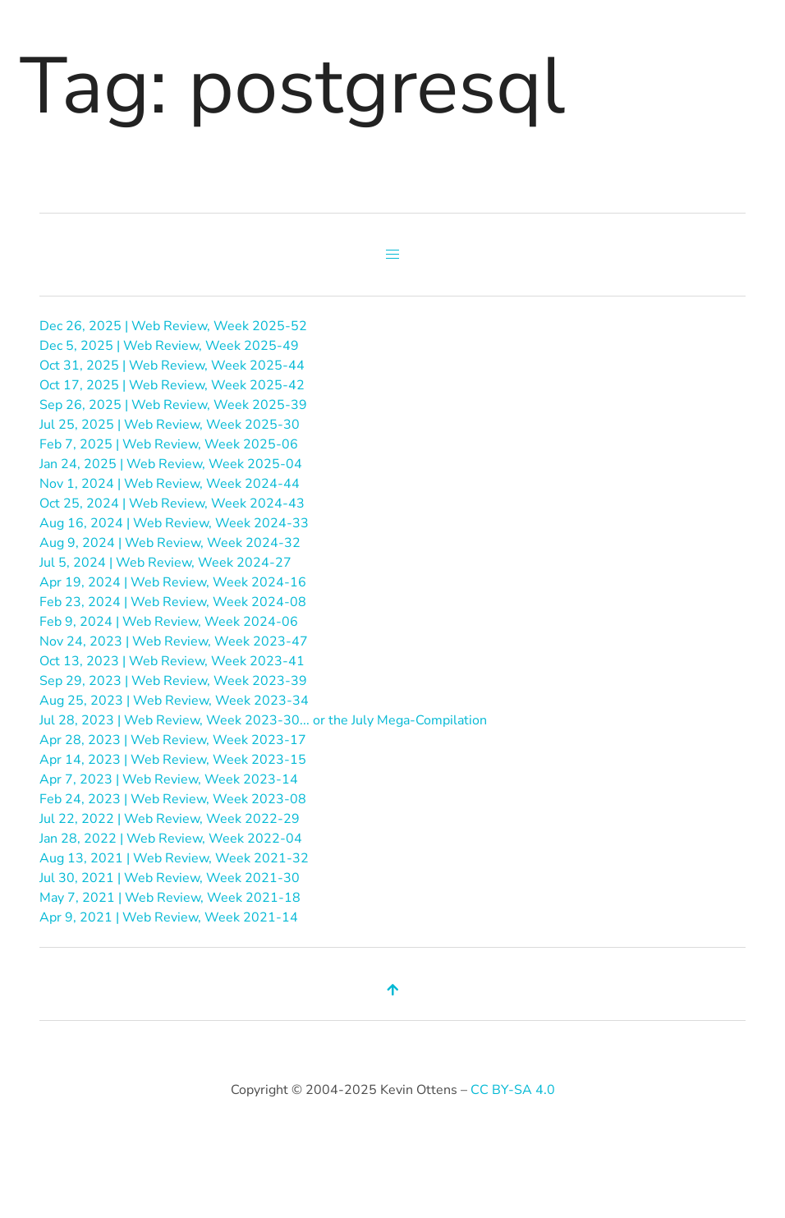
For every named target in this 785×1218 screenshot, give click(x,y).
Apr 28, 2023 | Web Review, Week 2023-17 (172, 740)
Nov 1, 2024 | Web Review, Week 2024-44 (169, 484)
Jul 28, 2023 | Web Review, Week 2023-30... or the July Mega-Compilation (263, 720)
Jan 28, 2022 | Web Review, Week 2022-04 (170, 839)
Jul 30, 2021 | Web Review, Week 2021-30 (169, 878)
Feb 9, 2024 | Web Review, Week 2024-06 (168, 622)
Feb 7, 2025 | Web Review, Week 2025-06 (168, 444)
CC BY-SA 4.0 (513, 1090)
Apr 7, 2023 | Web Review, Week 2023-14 (168, 779)
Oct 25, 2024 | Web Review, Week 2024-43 (172, 503)
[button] (392, 254)
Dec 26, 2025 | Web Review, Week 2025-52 (173, 326)
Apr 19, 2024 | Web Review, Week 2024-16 (172, 582)
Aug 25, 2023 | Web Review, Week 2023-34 (174, 701)
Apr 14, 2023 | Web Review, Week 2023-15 (172, 760)
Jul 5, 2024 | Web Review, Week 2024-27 (165, 563)
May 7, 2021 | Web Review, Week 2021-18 (170, 898)
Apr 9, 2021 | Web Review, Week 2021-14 (168, 917)
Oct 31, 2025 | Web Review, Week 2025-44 (172, 365)
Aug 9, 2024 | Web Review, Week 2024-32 (170, 543)
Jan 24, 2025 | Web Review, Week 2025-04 (170, 464)
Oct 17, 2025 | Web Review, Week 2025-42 (172, 385)
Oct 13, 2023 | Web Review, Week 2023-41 (172, 661)
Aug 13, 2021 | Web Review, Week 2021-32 (174, 858)
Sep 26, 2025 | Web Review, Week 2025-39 (173, 405)
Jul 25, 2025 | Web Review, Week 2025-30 (169, 425)
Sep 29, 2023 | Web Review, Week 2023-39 (173, 681)
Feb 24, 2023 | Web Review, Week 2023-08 (172, 799)
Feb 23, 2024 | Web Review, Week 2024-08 (172, 602)
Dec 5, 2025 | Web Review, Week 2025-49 (169, 346)
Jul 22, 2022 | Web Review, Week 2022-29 (169, 819)
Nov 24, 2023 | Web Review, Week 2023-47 (173, 641)
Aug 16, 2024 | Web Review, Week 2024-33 (174, 523)
